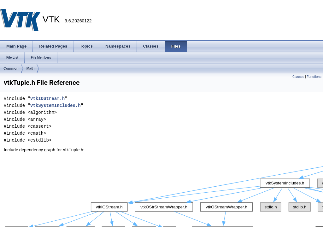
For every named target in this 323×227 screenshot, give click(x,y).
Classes (298, 77)
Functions (314, 77)
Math (30, 68)
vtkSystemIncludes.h (55, 105)
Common (11, 68)
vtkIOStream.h (47, 99)
